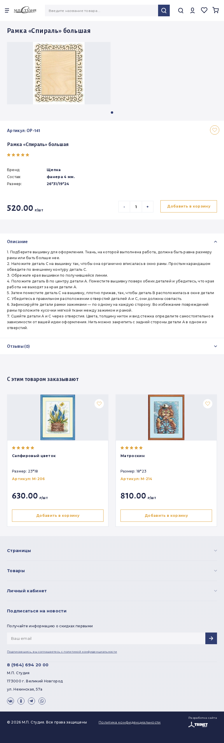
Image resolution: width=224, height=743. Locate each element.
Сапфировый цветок (34, 456)
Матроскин (134, 456)
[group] (59, 73)
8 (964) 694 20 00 (27, 665)
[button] (112, 112)
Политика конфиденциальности (130, 722)
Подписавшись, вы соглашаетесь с (62, 652)
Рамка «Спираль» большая (38, 144)
